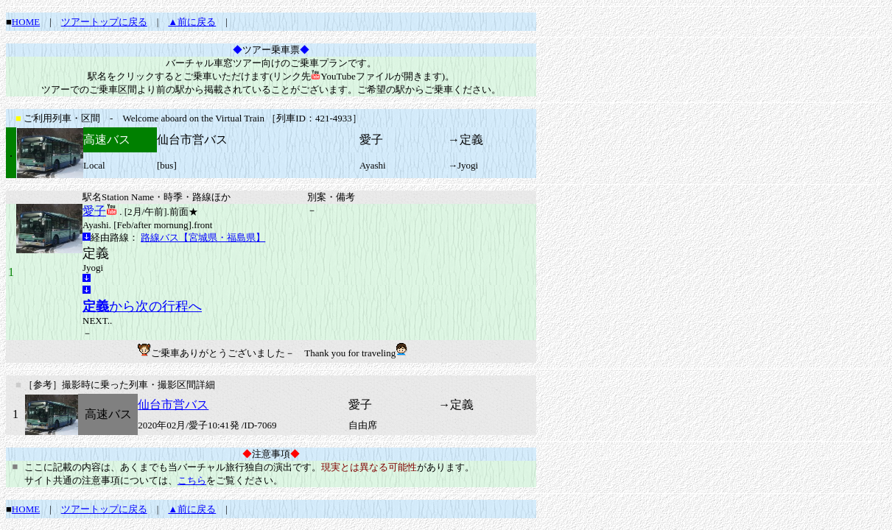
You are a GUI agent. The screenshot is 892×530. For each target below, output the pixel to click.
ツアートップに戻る (104, 21)
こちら (192, 480)
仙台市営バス (173, 404)
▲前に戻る (192, 21)
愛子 (94, 211)
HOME (26, 21)
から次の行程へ (142, 306)
